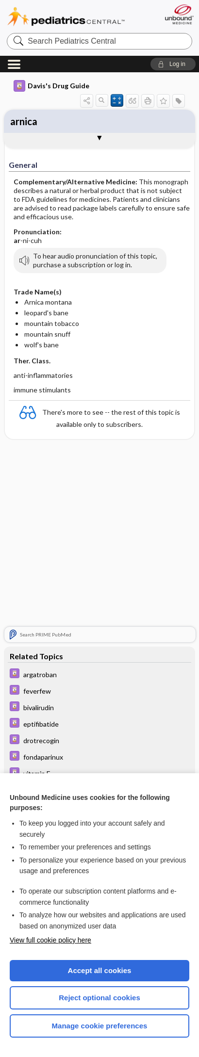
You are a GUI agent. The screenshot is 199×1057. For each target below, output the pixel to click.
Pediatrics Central (66, 17)
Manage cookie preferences (100, 1026)
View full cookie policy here (50, 940)
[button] (173, 64)
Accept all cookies (100, 970)
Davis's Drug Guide (51, 86)
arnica (23, 121)
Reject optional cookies (99, 997)
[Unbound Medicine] (179, 14)
